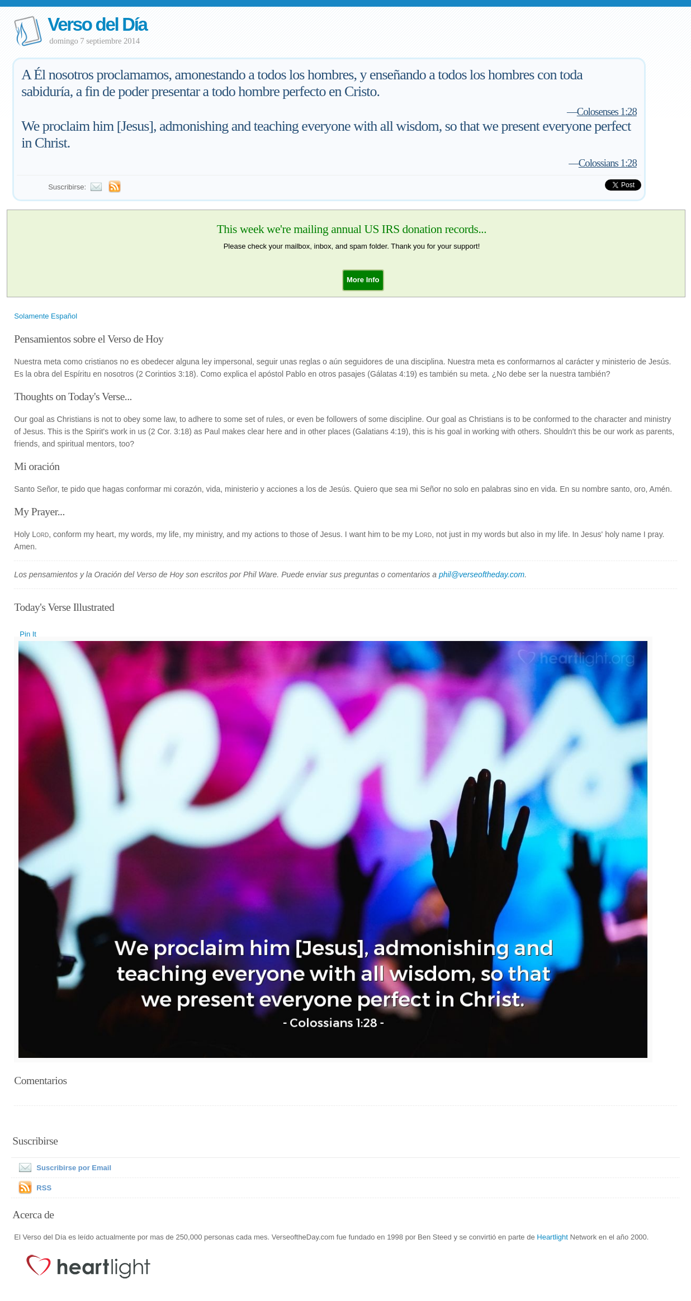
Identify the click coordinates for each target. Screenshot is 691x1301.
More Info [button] (363, 280)
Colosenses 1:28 (607, 111)
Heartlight (552, 1237)
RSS (43, 1188)
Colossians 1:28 (608, 163)
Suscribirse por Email (62, 1168)
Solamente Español (45, 316)
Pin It (28, 634)
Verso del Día (97, 24)
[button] (363, 280)
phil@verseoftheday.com (481, 574)
